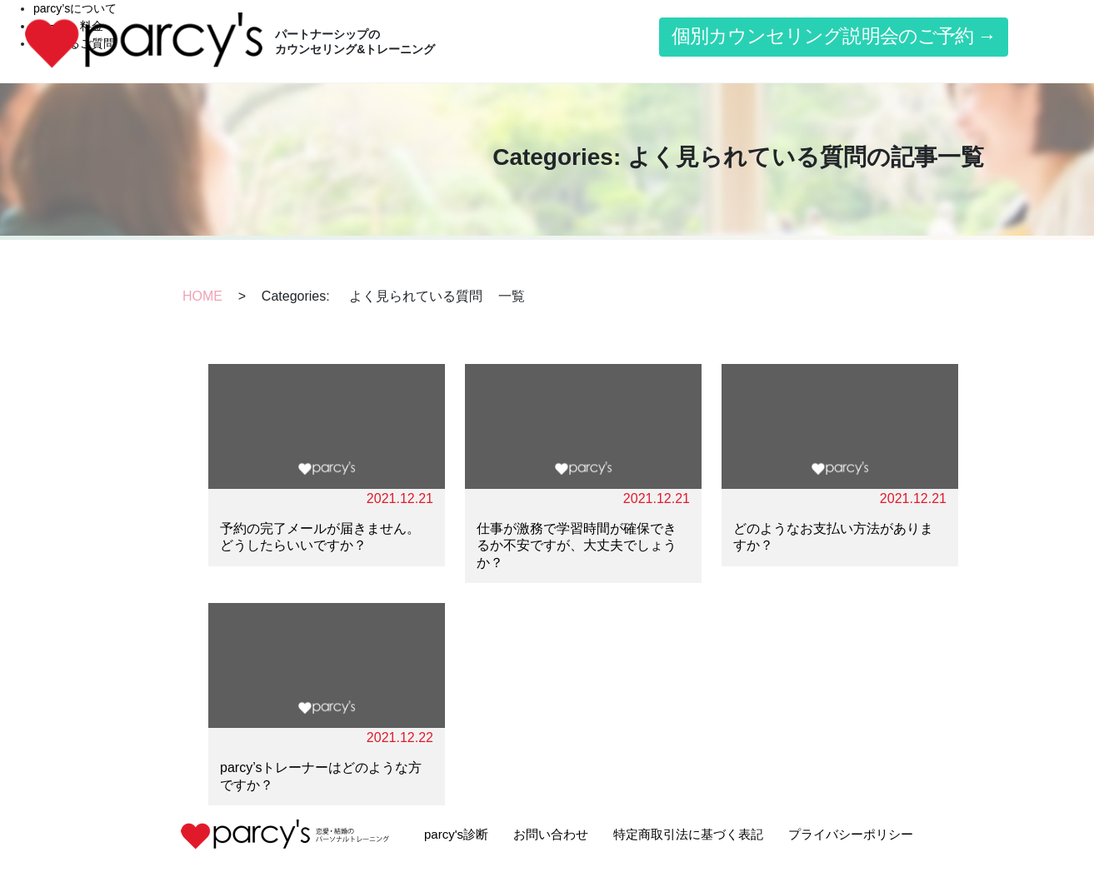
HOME (202, 296)
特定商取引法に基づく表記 (688, 834)
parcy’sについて (75, 8)
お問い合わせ (550, 834)
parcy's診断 (456, 834)
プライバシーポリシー (850, 834)
